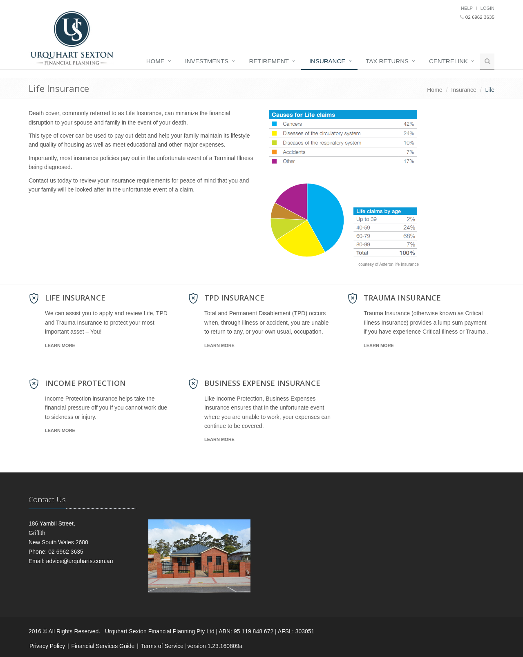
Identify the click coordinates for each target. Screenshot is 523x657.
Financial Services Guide (103, 646)
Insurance (327, 61)
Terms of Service (162, 646)
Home (155, 61)
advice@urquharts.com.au (79, 561)
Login (487, 8)
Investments (207, 61)
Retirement (269, 61)
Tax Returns (387, 61)
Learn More (60, 345)
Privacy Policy (47, 646)
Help (467, 8)
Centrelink (448, 61)
